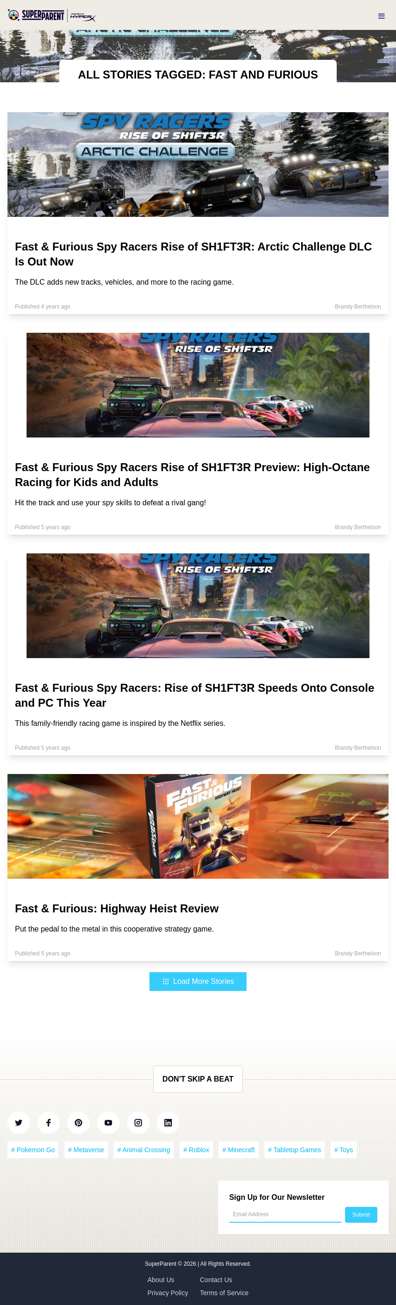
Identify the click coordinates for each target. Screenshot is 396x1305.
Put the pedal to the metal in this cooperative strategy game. (114, 929)
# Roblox (196, 1150)
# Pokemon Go (33, 1150)
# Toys (343, 1150)
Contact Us (216, 1279)
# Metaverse (86, 1150)
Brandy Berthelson (358, 306)
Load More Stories (198, 981)
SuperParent (161, 1264)
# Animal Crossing (143, 1150)
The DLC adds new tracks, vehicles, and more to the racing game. (124, 282)
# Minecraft (238, 1150)
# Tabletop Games (294, 1150)
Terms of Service (224, 1293)
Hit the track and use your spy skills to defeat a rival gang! (110, 503)
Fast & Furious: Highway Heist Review (117, 908)
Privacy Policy (168, 1293)
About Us (161, 1279)
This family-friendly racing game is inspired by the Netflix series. (120, 723)
